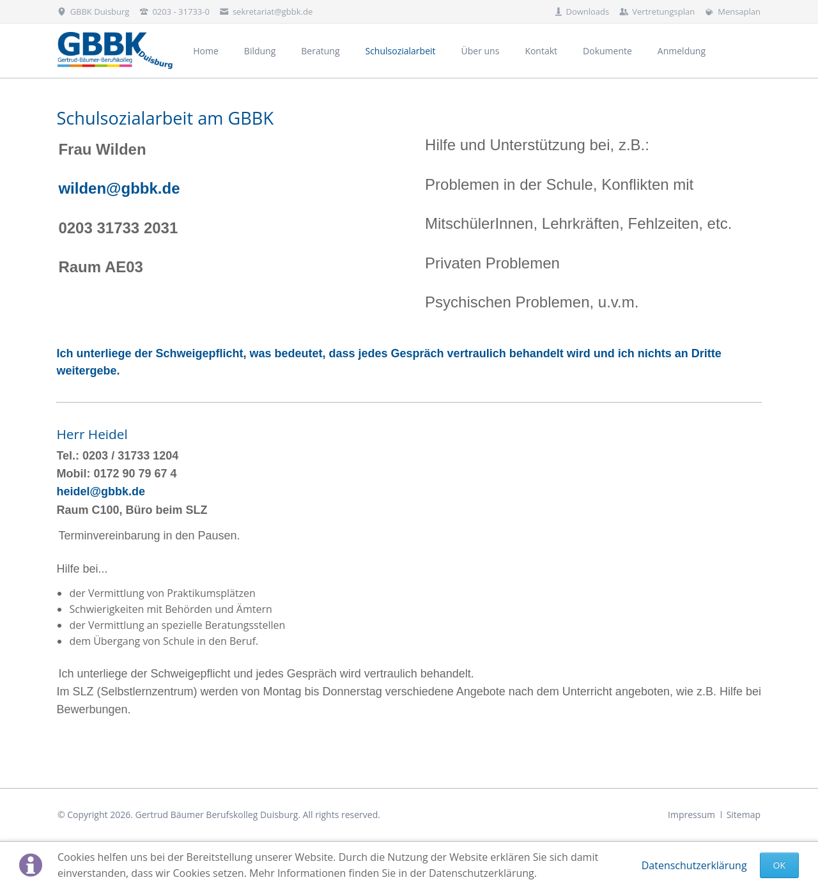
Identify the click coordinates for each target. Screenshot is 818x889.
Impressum (691, 814)
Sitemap (743, 814)
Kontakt (541, 51)
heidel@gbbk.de (100, 491)
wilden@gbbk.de (119, 188)
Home (206, 51)
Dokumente (607, 51)
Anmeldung (682, 51)
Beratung (320, 51)
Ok (779, 865)
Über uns (480, 51)
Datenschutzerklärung (694, 865)
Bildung (259, 51)
